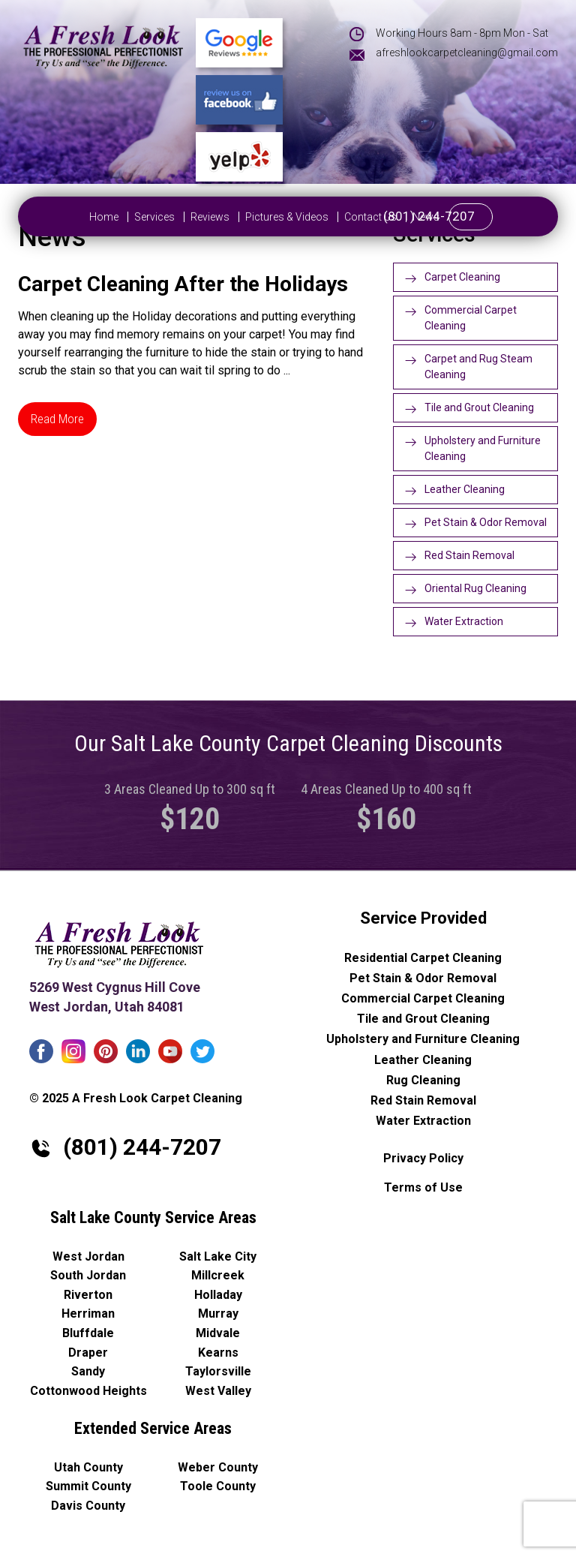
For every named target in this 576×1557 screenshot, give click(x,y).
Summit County (88, 1486)
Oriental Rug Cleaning (475, 588)
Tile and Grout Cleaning (479, 407)
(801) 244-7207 (471, 216)
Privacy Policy (423, 1158)
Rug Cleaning (423, 1080)
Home (61, 217)
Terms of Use (423, 1187)
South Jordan (88, 1275)
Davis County (88, 1505)
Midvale (218, 1333)
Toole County (218, 1486)
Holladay (218, 1295)
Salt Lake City (217, 1256)
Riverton (88, 1295)
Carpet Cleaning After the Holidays (183, 284)
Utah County (88, 1467)
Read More (57, 418)
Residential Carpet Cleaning (423, 958)
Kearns (218, 1352)
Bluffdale (88, 1333)
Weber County (218, 1467)
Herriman (88, 1313)
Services (112, 217)
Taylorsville (218, 1371)
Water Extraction (463, 621)
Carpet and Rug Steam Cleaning (478, 366)
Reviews (168, 217)
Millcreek (217, 1275)
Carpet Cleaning (462, 277)
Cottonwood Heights (88, 1391)
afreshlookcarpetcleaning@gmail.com (467, 53)
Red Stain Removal (469, 555)
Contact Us (328, 217)
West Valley (218, 1391)
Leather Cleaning (464, 489)
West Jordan (88, 1256)
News (384, 217)
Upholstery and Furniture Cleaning (482, 448)
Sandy (88, 1371)
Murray (218, 1313)
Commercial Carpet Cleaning (470, 318)
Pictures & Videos (244, 217)
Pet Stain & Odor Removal (485, 522)
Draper (88, 1352)
